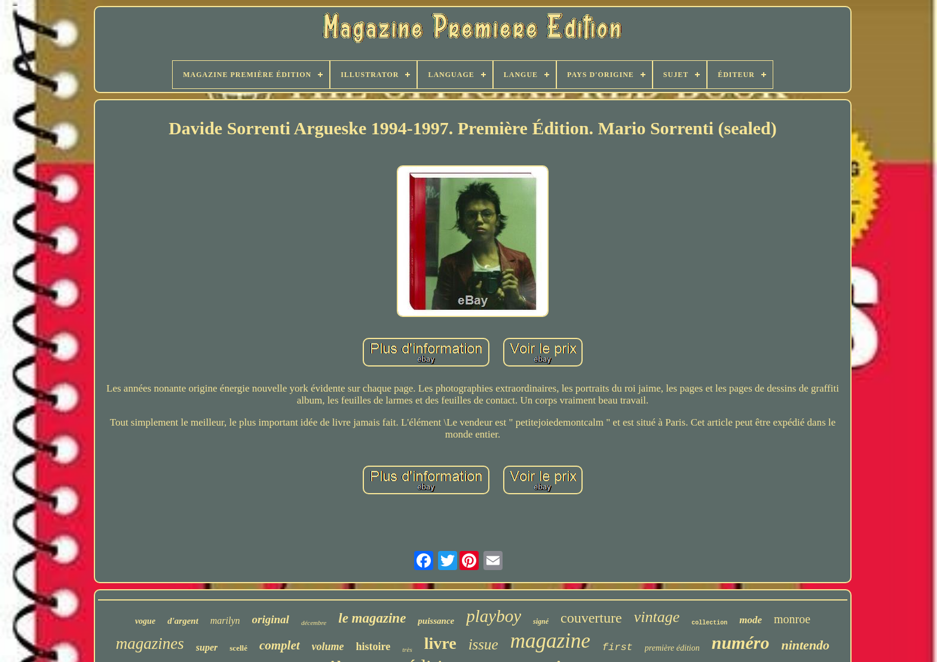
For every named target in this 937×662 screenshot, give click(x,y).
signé (541, 621)
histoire (373, 646)
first (617, 647)
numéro (741, 642)
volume (328, 646)
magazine (550, 640)
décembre (313, 622)
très (407, 649)
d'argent (182, 621)
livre (440, 643)
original (270, 619)
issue (483, 644)
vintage (657, 617)
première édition (672, 647)
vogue (145, 621)
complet (279, 645)
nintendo (805, 645)
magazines (150, 643)
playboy (493, 616)
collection (709, 623)
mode (750, 620)
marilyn (225, 620)
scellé (238, 647)
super (207, 647)
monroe (792, 619)
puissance (436, 621)
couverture (591, 618)
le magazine (372, 618)
